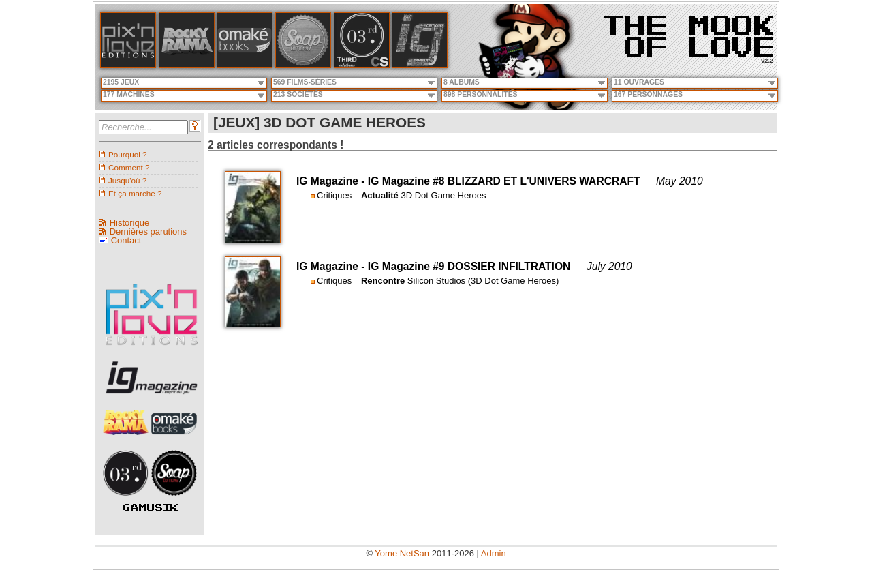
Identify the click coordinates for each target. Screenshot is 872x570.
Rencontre (383, 280)
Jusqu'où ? (127, 180)
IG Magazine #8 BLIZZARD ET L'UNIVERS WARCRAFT (504, 181)
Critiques (334, 195)
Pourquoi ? (127, 154)
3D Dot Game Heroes (443, 195)
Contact (126, 240)
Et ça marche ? (135, 193)
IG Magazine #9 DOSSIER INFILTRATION (469, 266)
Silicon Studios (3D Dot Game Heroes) (483, 280)
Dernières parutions (148, 231)
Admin (493, 553)
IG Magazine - (332, 181)
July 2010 (609, 266)
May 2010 (679, 181)
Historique (130, 222)
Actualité (380, 195)
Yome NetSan (402, 553)
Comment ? (128, 167)
